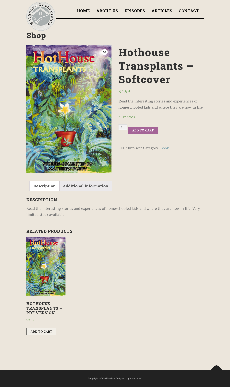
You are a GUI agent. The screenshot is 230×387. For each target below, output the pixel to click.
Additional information (85, 185)
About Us (107, 10)
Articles (162, 10)
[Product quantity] (123, 127)
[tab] (44, 186)
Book (164, 148)
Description (44, 185)
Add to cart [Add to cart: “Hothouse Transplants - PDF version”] (41, 332)
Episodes (135, 10)
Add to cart (143, 130)
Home (83, 10)
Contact (189, 10)
